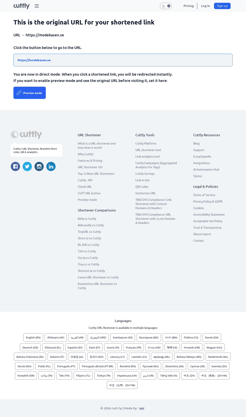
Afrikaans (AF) (55, 337)
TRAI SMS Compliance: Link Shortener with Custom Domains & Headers (153, 204)
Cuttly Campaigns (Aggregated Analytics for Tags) (156, 165)
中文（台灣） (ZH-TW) (122, 385)
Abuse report (202, 234)
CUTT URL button (89, 193)
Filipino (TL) (83, 375)
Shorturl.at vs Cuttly (91, 270)
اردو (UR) (148, 375)
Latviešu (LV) (139, 357)
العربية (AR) (77, 337)
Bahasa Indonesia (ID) (29, 357)
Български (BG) (148, 337)
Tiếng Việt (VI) (168, 375)
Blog (196, 143)
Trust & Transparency (207, 227)
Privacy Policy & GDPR (207, 201)
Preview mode (32, 93)
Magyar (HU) (214, 347)
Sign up (222, 6)
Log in (205, 6)
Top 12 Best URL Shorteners (96, 173)
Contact (198, 240)
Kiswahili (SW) (26, 375)
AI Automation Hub (206, 169)
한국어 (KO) (96, 357)
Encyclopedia (202, 156)
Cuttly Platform (145, 143)
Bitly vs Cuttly (87, 218)
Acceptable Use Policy (207, 221)
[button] (36, 5)
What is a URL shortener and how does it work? (97, 145)
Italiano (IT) (57, 357)
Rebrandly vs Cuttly (91, 225)
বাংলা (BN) (171, 337)
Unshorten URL (145, 193)
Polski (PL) (44, 366)
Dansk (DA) (212, 337)
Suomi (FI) (113, 347)
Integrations (201, 163)
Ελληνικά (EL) (53, 347)
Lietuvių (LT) (117, 357)
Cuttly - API (85, 180)
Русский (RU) (150, 366)
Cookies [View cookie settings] (198, 208)
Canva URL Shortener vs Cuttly (98, 277)
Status (197, 176)
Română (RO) (128, 366)
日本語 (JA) (77, 357)
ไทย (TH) (64, 375)
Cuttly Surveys (145, 173)
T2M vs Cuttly (87, 251)
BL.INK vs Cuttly (88, 244)
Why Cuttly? (86, 154)
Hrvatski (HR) (192, 347)
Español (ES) (75, 347)
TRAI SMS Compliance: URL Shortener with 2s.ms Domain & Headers (155, 218)
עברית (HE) (154, 347)
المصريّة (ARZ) (98, 337)
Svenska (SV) (219, 366)
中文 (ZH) (189, 375)
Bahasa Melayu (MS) (189, 357)
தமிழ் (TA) (46, 375)
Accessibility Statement (209, 214)
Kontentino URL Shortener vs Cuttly (97, 286)
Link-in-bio (142, 180)
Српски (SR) (197, 366)
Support (198, 150)
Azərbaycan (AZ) (123, 337)
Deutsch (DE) (30, 347)
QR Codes (141, 186)
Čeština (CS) (191, 337)
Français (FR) (133, 347)
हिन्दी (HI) (172, 347)
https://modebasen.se (34, 60)
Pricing (189, 6)
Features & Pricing (90, 160)
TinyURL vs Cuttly (89, 231)
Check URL (85, 186)
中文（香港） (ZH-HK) (214, 375)
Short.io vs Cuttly (89, 238)
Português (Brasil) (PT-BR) (97, 366)
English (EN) (33, 337)
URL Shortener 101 (90, 167)
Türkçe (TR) (103, 375)
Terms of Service (204, 195)
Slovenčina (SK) (174, 366)
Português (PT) (66, 366)
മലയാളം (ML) (162, 357)
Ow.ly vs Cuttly (88, 257)
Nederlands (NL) (218, 357)
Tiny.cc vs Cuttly (88, 264)
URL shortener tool (148, 150)
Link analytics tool (147, 156)
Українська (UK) (127, 375)
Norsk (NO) (24, 366)
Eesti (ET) (94, 347)
